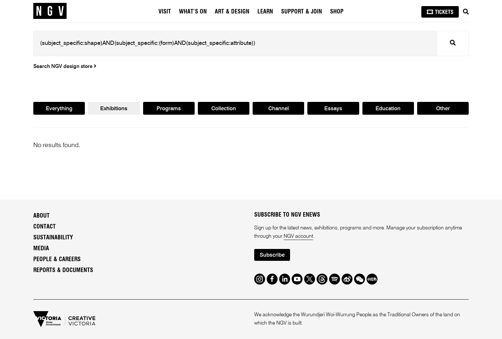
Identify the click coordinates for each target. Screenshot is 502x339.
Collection (223, 109)
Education (388, 109)
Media (41, 249)
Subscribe (272, 255)
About (41, 216)
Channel (278, 109)
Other (443, 109)
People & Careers (57, 259)
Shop (337, 12)
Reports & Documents (63, 270)
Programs (169, 109)
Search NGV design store (64, 66)
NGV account (298, 236)
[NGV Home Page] (50, 11)
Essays (333, 109)
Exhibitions (113, 109)
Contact (44, 227)
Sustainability (53, 238)
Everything (59, 109)
